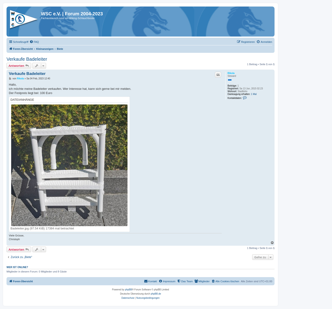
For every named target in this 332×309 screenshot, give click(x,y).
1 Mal (254, 94)
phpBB (128, 289)
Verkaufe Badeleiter (27, 59)
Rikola (231, 73)
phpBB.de (156, 293)
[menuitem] (34, 42)
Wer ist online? (17, 267)
